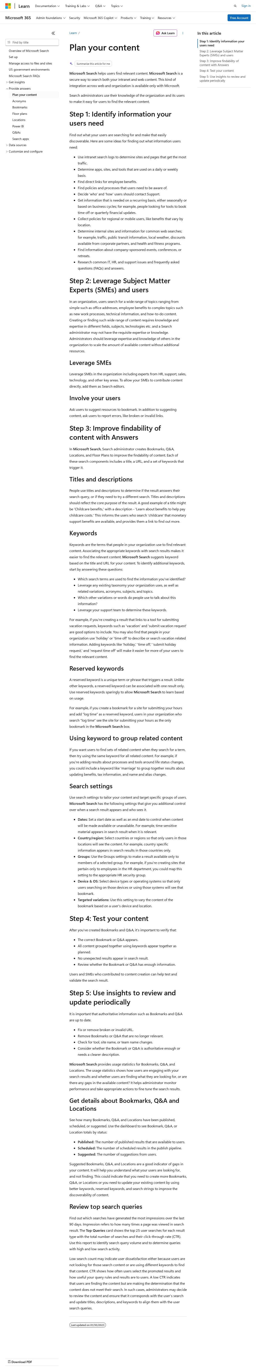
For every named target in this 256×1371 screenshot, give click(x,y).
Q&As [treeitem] (16, 132)
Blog (60, 1358)
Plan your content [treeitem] (24, 94)
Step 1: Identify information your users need (222, 43)
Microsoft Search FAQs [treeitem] (24, 76)
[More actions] (183, 33)
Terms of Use (161, 1358)
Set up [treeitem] (13, 57)
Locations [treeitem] (18, 120)
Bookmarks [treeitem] (19, 107)
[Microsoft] (8, 6)
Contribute (79, 1358)
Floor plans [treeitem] (19, 113)
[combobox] (32, 42)
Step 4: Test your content (217, 70)
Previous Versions (40, 1358)
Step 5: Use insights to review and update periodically (222, 78)
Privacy (96, 1358)
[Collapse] (53, 33)
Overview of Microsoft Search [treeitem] (29, 51)
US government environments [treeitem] (29, 69)
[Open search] (235, 6)
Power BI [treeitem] (18, 126)
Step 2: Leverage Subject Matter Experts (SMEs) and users (221, 53)
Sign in (246, 6)
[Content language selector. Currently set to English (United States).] (25, 1347)
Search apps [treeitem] (20, 139)
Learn (73, 33)
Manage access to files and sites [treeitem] (30, 63)
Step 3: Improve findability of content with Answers (219, 63)
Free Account (239, 18)
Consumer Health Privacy (126, 1358)
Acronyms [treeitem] (19, 101)
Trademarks (182, 1358)
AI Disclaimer (14, 1358)
